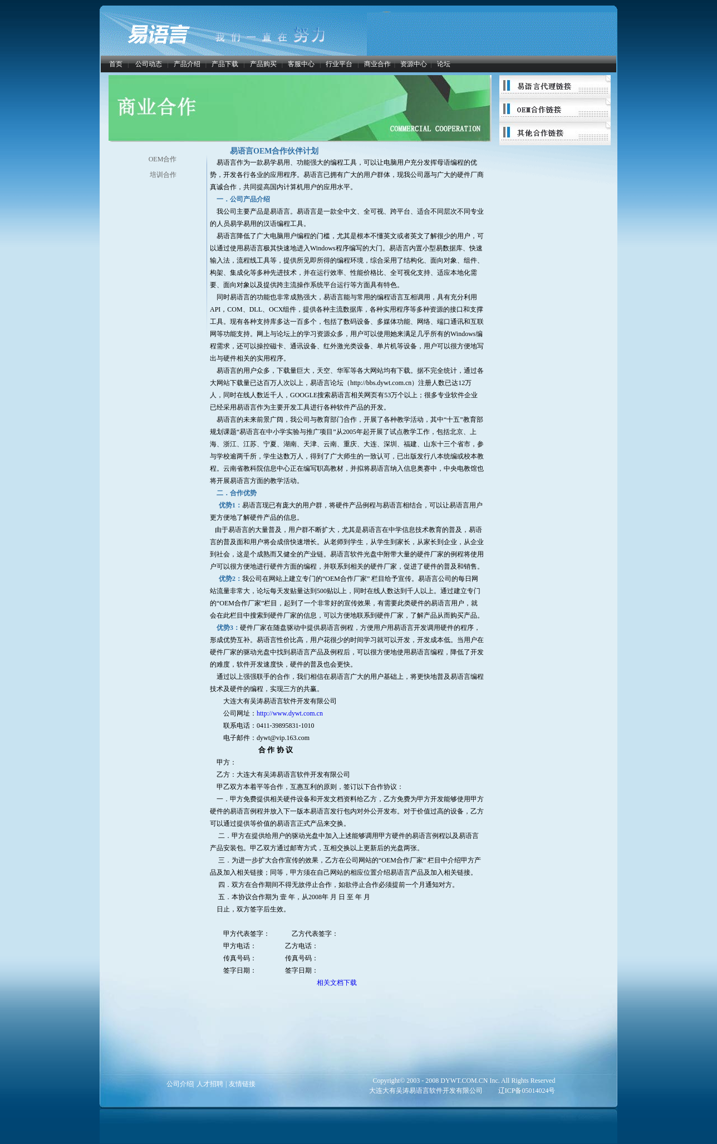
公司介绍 (179, 1084)
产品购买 (263, 64)
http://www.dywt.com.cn (290, 713)
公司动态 (148, 64)
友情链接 (242, 1084)
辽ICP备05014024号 (527, 1090)
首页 (115, 64)
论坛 (443, 64)
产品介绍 (187, 64)
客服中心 (301, 64)
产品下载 (225, 64)
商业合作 (377, 64)
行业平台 (339, 64)
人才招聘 (210, 1084)
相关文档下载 (337, 983)
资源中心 (413, 64)
